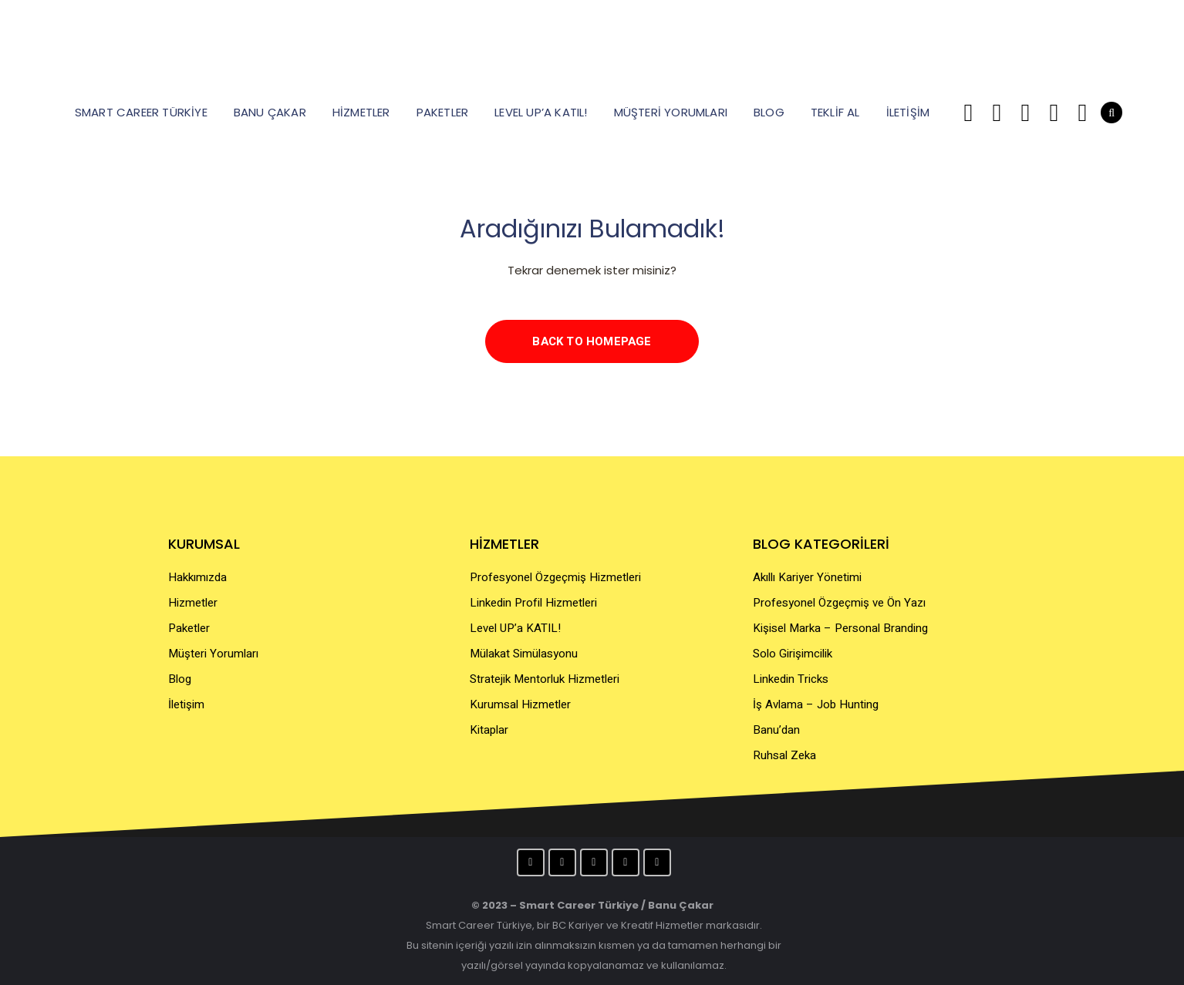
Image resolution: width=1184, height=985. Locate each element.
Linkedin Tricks (790, 679)
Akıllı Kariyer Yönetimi (807, 577)
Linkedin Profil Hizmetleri (533, 603)
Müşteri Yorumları (213, 653)
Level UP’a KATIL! (515, 628)
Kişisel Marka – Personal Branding (840, 628)
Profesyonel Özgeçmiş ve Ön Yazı (839, 603)
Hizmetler (193, 603)
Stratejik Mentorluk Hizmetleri (544, 679)
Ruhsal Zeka (784, 755)
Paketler (189, 628)
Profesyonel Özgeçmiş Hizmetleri (555, 577)
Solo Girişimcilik (792, 653)
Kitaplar (489, 730)
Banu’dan (776, 730)
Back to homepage (591, 341)
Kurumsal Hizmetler (520, 704)
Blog (179, 679)
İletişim (186, 704)
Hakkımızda (197, 577)
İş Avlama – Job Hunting (816, 704)
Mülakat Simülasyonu (524, 653)
